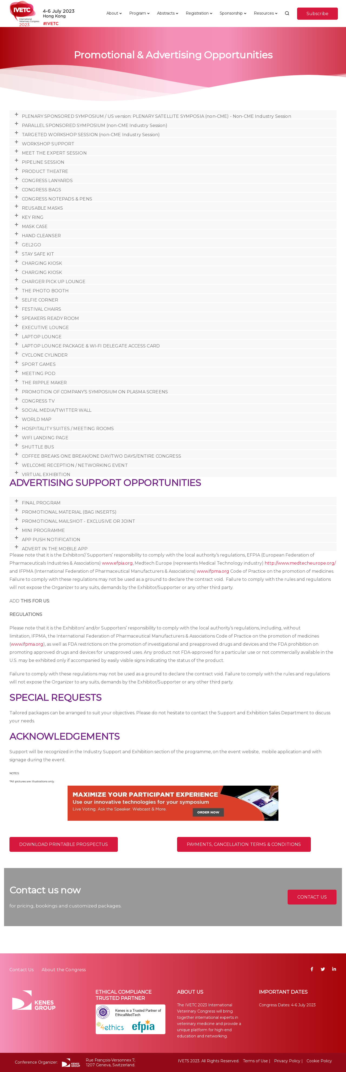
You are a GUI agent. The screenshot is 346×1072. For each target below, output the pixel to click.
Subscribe (317, 13)
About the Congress (64, 969)
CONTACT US (312, 897)
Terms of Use (255, 1060)
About (112, 13)
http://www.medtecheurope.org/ (300, 563)
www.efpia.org (117, 563)
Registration (197, 13)
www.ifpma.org (213, 571)
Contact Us (21, 969)
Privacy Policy (287, 1060)
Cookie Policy (319, 1060)
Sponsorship (231, 13)
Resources (264, 13)
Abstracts (166, 13)
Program (137, 13)
